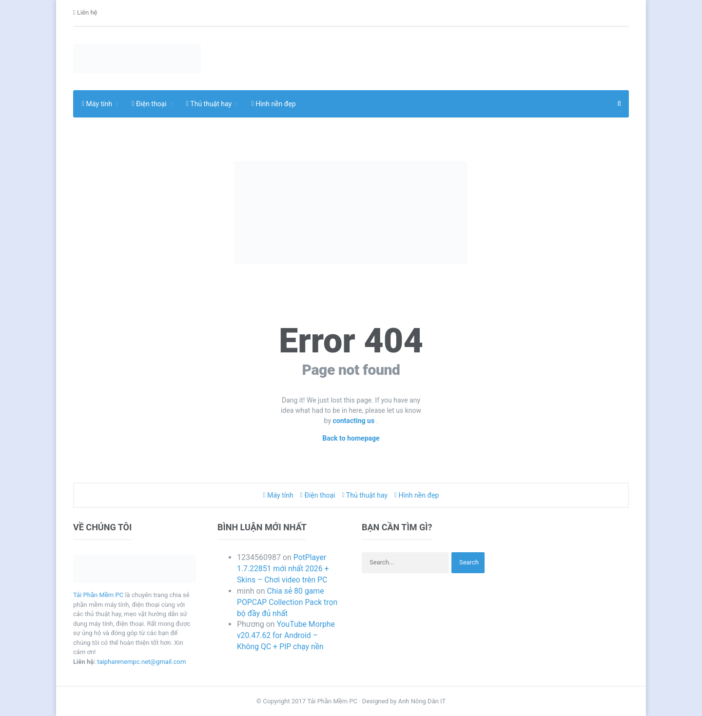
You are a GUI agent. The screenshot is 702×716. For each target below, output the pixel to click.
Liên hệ (85, 13)
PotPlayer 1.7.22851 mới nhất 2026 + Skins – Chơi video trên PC (283, 568)
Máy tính (278, 495)
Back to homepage (351, 438)
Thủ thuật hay (365, 495)
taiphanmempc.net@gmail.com (141, 661)
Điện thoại (317, 495)
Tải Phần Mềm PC (98, 595)
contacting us (354, 421)
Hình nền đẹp (274, 104)
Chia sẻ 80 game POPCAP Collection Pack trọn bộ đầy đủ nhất (288, 602)
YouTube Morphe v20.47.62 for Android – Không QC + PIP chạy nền (286, 635)
